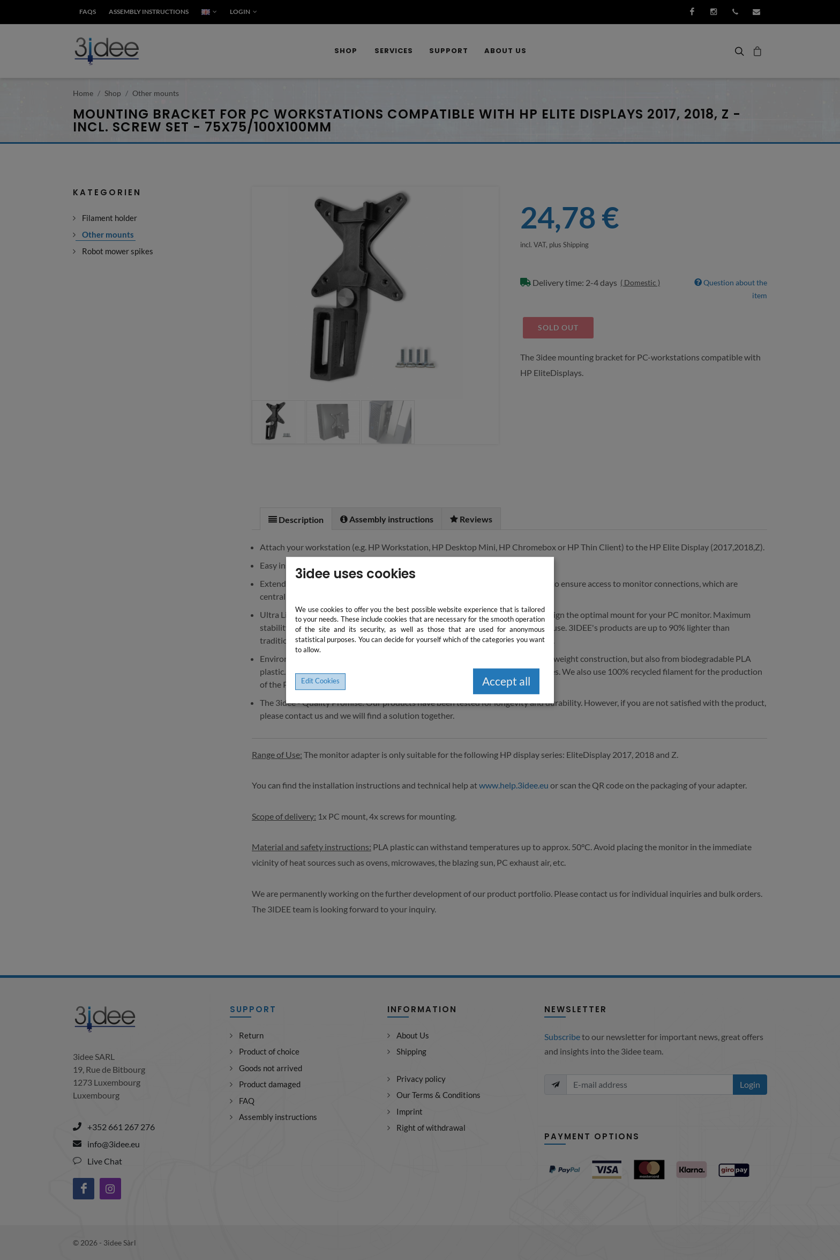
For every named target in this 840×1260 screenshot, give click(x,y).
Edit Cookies (320, 681)
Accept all (506, 681)
